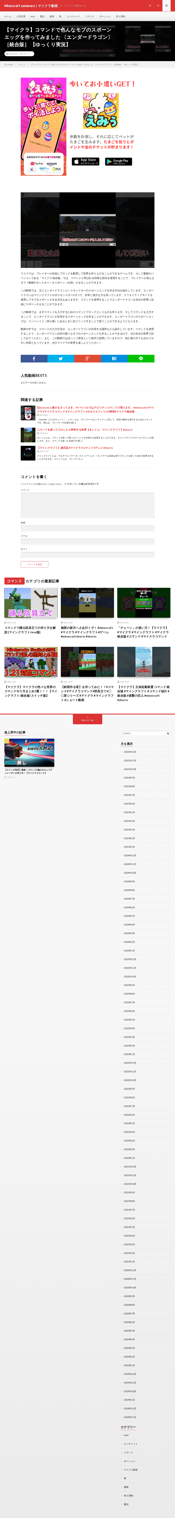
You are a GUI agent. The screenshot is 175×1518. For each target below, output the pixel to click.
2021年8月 (129, 1194)
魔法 (42, 16)
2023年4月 (129, 1024)
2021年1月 (129, 1253)
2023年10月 (130, 973)
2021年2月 (129, 1245)
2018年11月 (130, 1406)
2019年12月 (130, 1364)
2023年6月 (129, 1007)
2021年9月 (129, 1185)
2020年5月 (129, 1321)
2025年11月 (130, 760)
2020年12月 (130, 1262)
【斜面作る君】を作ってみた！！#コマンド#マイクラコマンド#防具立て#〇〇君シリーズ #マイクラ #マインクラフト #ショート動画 (87, 693)
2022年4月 (129, 1126)
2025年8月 (129, 786)
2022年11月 (130, 1066)
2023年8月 (129, 990)
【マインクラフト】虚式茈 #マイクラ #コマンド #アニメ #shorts (75, 447)
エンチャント (73, 16)
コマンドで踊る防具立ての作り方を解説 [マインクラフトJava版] (30, 630)
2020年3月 (129, 1338)
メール (24, 536)
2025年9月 (129, 777)
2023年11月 (130, 964)
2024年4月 (129, 922)
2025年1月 (129, 845)
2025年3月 (129, 828)
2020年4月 (129, 1330)
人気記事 (20, 16)
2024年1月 (129, 947)
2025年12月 (130, 752)
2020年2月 (129, 1347)
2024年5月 (129, 913)
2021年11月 (130, 1168)
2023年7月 (129, 998)
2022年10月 (130, 1075)
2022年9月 (129, 1083)
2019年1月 (129, 1389)
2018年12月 (130, 1398)
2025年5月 (129, 811)
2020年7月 (129, 1304)
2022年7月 (129, 1100)
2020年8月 (129, 1296)
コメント (25, 490)
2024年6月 (129, 905)
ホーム (7, 16)
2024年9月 (129, 879)
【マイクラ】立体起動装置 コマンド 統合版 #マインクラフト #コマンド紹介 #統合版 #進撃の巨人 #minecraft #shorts (143, 693)
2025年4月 (129, 820)
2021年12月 (130, 1160)
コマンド (89, 16)
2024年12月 (130, 854)
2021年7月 (129, 1202)
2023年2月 (129, 1041)
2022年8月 (129, 1092)
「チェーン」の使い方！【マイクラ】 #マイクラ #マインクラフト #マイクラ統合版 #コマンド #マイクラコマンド (143, 632)
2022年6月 (129, 1109)
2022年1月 (129, 1151)
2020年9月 (129, 1287)
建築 (52, 16)
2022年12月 (130, 1058)
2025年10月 (130, 769)
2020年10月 (130, 1279)
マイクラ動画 (131, 1458)
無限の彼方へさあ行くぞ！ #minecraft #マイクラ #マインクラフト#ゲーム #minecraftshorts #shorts (87, 632)
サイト (24, 549)
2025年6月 (129, 803)
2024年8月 (129, 888)
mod (32, 16)
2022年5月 (129, 1117)
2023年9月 (129, 981)
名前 (23, 523)
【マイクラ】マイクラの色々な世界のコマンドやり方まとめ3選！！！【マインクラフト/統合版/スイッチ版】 (30, 691)
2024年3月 (129, 930)
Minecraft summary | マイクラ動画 (42, 1510)
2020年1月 (129, 1355)
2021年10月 (130, 1177)
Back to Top (87, 720)
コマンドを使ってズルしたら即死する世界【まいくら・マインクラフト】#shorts (85, 429)
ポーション (105, 16)
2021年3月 (129, 1236)
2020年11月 (130, 1270)
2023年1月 (129, 1049)
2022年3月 (129, 1134)
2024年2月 (129, 939)
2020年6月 (129, 1313)
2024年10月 (130, 871)
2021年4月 (129, 1228)
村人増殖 (120, 16)
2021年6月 (129, 1211)
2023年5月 (129, 1015)
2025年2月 (129, 837)
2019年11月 (130, 1372)
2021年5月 (129, 1219)
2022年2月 (129, 1143)
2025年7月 (129, 794)
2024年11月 (130, 862)
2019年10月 (130, 1381)
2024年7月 (129, 896)
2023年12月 (130, 956)
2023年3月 (129, 1032)
